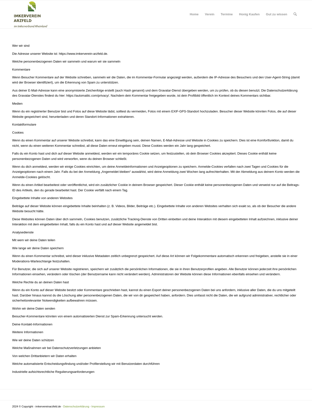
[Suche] (295, 14)
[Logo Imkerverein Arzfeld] (30, 14)
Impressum (98, 406)
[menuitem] (194, 14)
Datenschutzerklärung (76, 406)
